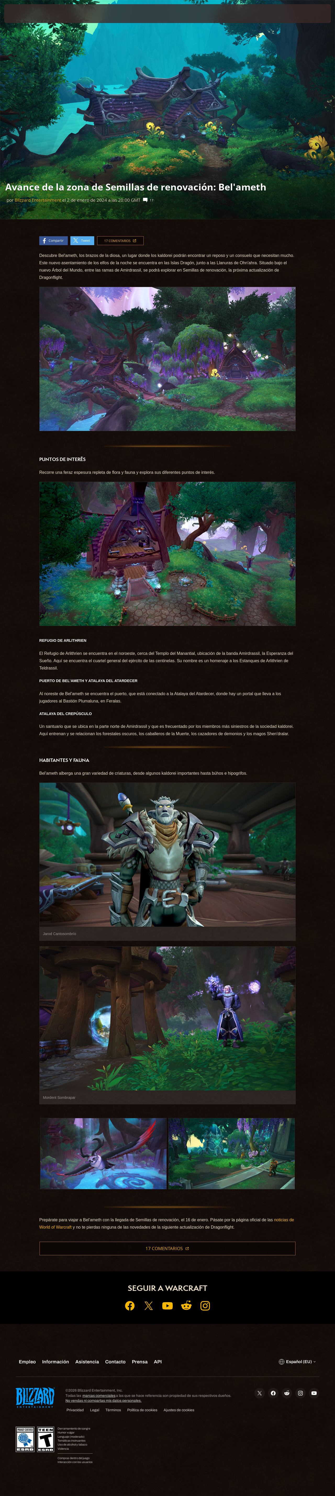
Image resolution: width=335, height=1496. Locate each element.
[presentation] (20, 13)
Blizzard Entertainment (38, 200)
